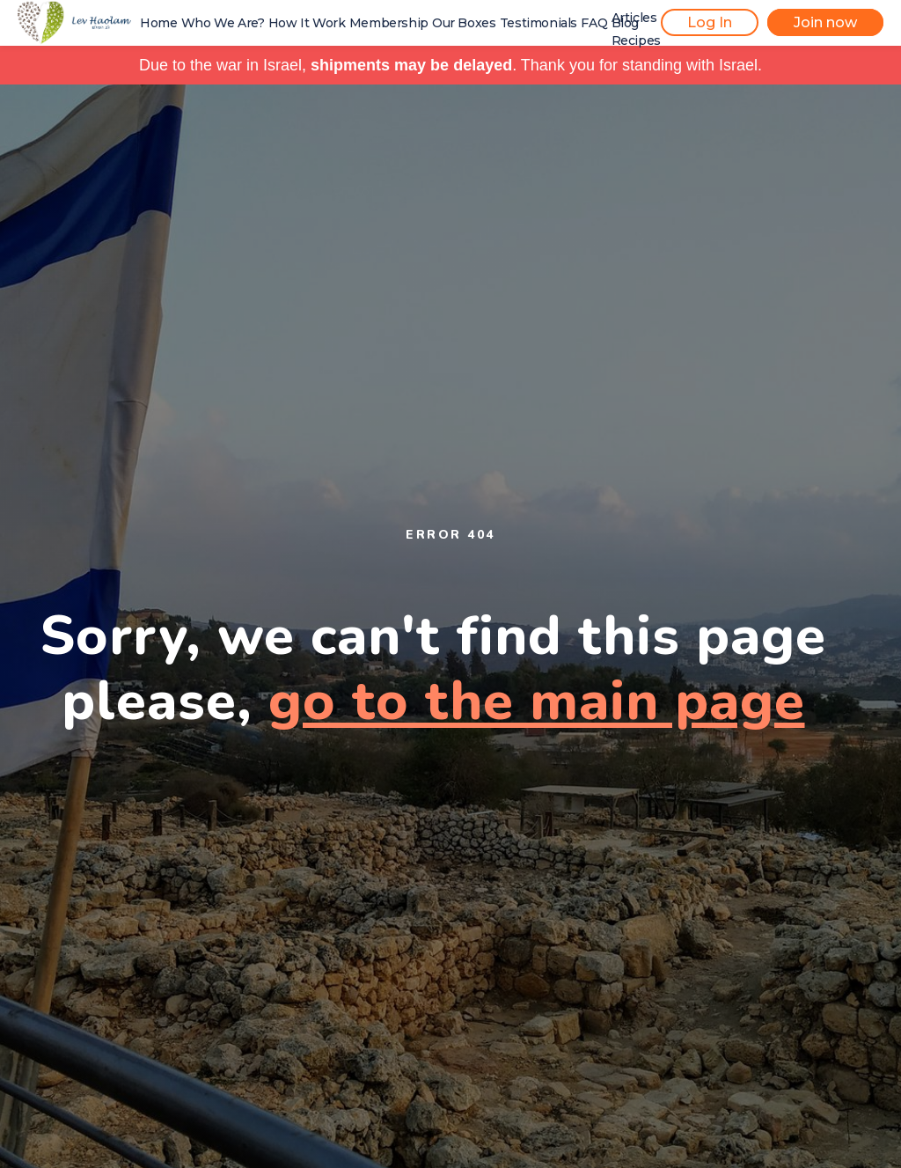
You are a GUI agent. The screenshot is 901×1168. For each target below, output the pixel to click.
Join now (825, 22)
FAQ (594, 23)
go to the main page (536, 701)
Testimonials (538, 23)
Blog (625, 23)
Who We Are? (223, 23)
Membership (389, 23)
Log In (709, 22)
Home (158, 23)
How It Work (307, 23)
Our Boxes (463, 23)
